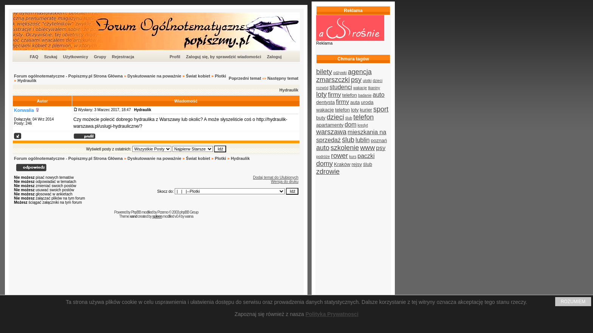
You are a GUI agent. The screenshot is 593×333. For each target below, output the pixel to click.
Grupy (100, 56)
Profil (174, 56)
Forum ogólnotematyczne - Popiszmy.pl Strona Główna (68, 76)
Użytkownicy (75, 56)
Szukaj (50, 56)
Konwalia (24, 110)
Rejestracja (123, 56)
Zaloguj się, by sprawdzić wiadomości (223, 56)
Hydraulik (26, 80)
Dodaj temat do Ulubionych (275, 177)
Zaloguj (274, 56)
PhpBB (136, 212)
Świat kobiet (198, 76)
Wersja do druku (284, 182)
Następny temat (282, 78)
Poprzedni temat (245, 78)
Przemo (162, 212)
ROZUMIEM (573, 301)
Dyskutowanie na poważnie (154, 76)
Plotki (220, 76)
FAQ (34, 56)
